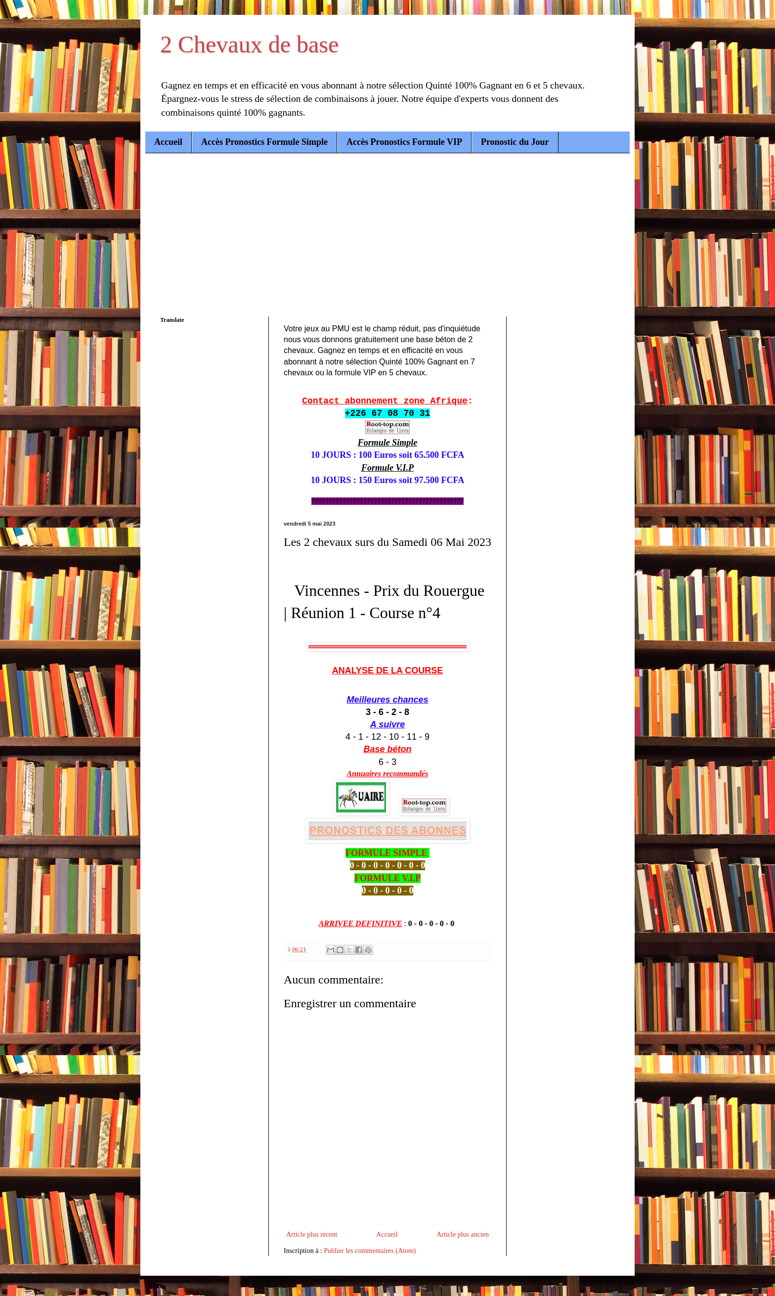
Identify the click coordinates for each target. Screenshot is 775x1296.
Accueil (168, 142)
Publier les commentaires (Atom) (370, 1250)
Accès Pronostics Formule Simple (264, 142)
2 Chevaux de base (249, 44)
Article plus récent (311, 1234)
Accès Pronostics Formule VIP (404, 142)
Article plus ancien (462, 1234)
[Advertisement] (387, 227)
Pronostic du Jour (515, 142)
